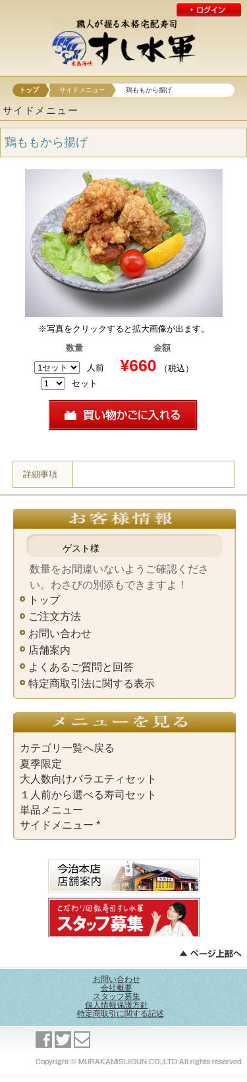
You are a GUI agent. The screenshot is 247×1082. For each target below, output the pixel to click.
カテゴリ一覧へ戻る (67, 748)
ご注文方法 (54, 616)
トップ (29, 89)
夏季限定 (41, 763)
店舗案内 (49, 650)
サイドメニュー (82, 89)
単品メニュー (51, 809)
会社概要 (116, 987)
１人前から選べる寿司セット (88, 794)
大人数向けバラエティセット (88, 779)
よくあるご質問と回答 (81, 667)
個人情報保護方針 (116, 1005)
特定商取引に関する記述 (120, 1013)
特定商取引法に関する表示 (91, 683)
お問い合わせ (60, 633)
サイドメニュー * (60, 825)
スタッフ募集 (116, 996)
